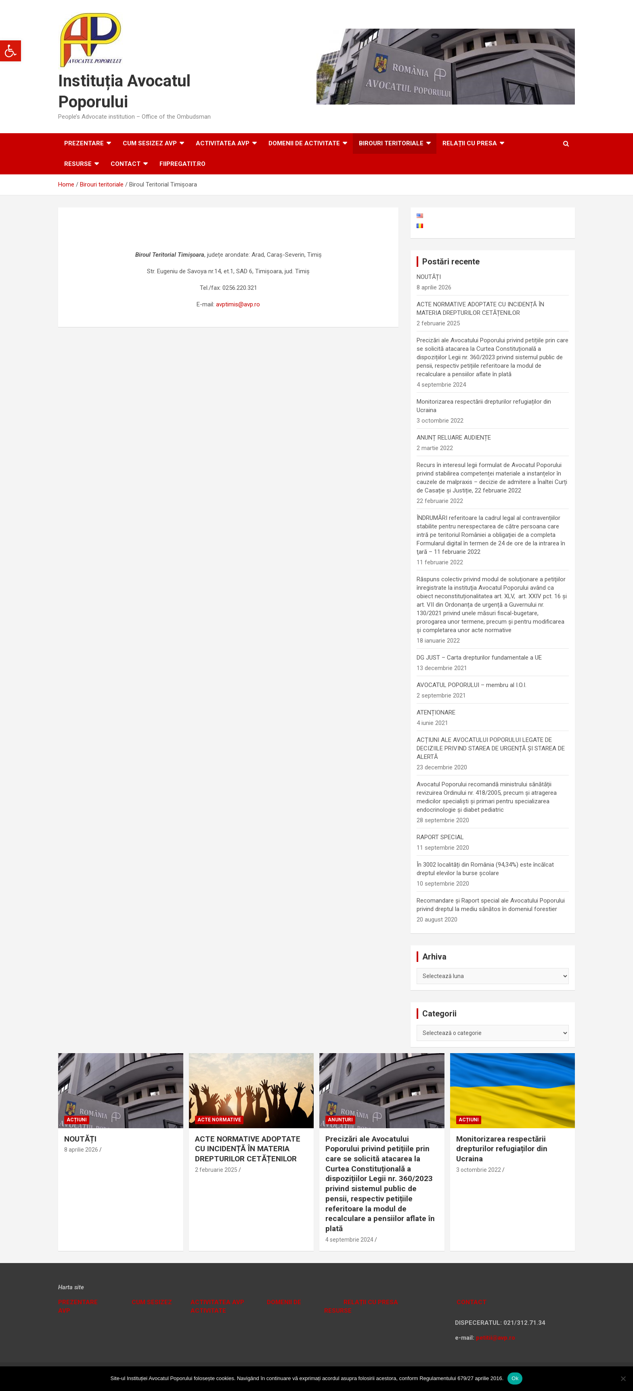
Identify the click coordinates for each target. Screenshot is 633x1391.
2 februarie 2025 (216, 1170)
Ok (514, 1378)
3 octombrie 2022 (478, 1170)
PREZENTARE (78, 1302)
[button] (10, 50)
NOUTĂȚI (429, 277)
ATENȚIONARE (436, 712)
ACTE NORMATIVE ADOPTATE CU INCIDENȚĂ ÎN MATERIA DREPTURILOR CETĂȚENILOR (247, 1148)
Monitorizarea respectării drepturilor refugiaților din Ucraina (501, 1148)
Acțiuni (77, 1120)
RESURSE (78, 164)
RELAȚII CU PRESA (469, 143)
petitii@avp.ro (495, 1337)
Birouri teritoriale (391, 143)
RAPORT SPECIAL (440, 837)
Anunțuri (340, 1120)
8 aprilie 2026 (81, 1149)
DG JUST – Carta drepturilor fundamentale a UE (479, 657)
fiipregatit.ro (182, 164)
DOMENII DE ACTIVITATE (304, 143)
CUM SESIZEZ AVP (150, 143)
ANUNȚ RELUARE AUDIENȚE (454, 437)
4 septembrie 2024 (349, 1239)
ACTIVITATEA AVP (222, 143)
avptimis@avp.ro (238, 304)
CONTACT (470, 1302)
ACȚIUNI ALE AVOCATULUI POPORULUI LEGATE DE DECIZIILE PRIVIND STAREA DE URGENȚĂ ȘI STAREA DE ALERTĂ (491, 748)
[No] (623, 1378)
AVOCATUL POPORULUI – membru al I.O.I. (471, 685)
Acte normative (219, 1120)
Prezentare (84, 143)
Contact (125, 164)
